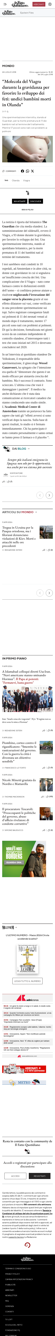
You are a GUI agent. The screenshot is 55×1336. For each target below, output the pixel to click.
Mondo (8, 66)
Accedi (15, 1176)
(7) (9, 482)
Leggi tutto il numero (27, 981)
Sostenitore (16, 473)
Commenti (9, 171)
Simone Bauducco (12, 830)
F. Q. (5, 111)
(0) (50, 730)
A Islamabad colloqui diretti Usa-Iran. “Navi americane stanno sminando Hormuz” (26, 675)
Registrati (40, 1176)
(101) (49, 797)
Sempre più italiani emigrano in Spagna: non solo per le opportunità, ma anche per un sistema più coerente (29, 463)
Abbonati (38, 4)
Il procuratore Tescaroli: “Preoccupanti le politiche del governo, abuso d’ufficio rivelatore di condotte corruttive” (19, 816)
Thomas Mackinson (13, 797)
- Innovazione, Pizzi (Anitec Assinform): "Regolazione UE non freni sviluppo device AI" (27, 1049)
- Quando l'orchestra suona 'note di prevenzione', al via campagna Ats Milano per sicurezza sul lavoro (27, 1014)
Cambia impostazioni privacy (19, 1279)
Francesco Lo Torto (14, 768)
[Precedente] (39, 495)
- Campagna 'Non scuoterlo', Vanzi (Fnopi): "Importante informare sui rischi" (23, 1021)
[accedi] (50, 4)
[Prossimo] (49, 495)
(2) (50, 550)
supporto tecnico (16, 1237)
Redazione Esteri (12, 550)
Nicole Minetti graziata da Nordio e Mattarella (19, 782)
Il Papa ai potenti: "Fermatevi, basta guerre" (20, 681)
